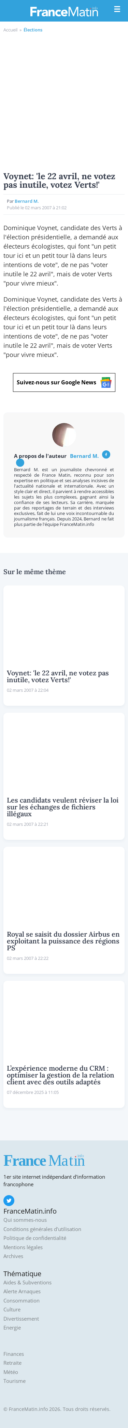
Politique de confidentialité (34, 1238)
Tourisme (14, 1381)
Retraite (12, 1363)
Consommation (21, 1300)
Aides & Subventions (27, 1282)
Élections (33, 30)
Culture (11, 1309)
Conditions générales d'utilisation (42, 1229)
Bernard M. (27, 201)
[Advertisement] (64, 101)
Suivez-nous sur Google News (64, 382)
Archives (13, 1256)
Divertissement (21, 1318)
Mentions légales (23, 1247)
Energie (12, 1327)
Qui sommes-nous (25, 1220)
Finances (13, 1354)
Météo (10, 1372)
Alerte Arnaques (22, 1291)
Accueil (10, 30)
